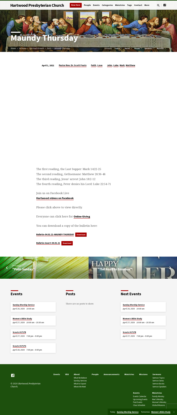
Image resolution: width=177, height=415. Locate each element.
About (77, 374)
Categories (107, 5)
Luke (115, 65)
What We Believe (80, 378)
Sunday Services (80, 380)
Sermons (22, 48)
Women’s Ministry (159, 402)
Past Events (137, 402)
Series (128, 48)
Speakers (149, 48)
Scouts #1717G (19, 346)
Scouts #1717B (19, 332)
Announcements (111, 374)
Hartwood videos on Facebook (55, 198)
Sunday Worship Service (24, 305)
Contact (138, 5)
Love (99, 65)
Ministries (120, 5)
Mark (122, 65)
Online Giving (82, 216)
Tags (129, 5)
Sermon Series (158, 380)
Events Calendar (139, 396)
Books (138, 48)
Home (13, 48)
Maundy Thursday (62, 48)
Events (96, 5)
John (109, 65)
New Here (75, 5)
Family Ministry (158, 396)
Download (82, 234)
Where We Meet (80, 386)
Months (161, 48)
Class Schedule (139, 405)
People (87, 5)
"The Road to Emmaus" (114, 270)
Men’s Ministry (157, 399)
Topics (118, 48)
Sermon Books (158, 383)
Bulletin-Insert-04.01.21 (48, 243)
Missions (143, 374)
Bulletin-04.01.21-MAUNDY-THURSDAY (55, 234)
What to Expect (80, 383)
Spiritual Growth (36, 48)
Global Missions (158, 405)
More (146, 5)
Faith (49, 48)
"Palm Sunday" (23, 270)
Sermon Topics (158, 378)
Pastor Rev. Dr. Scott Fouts (72, 65)
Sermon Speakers (159, 386)
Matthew (130, 65)
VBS (67, 374)
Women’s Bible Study (22, 318)
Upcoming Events (140, 399)
